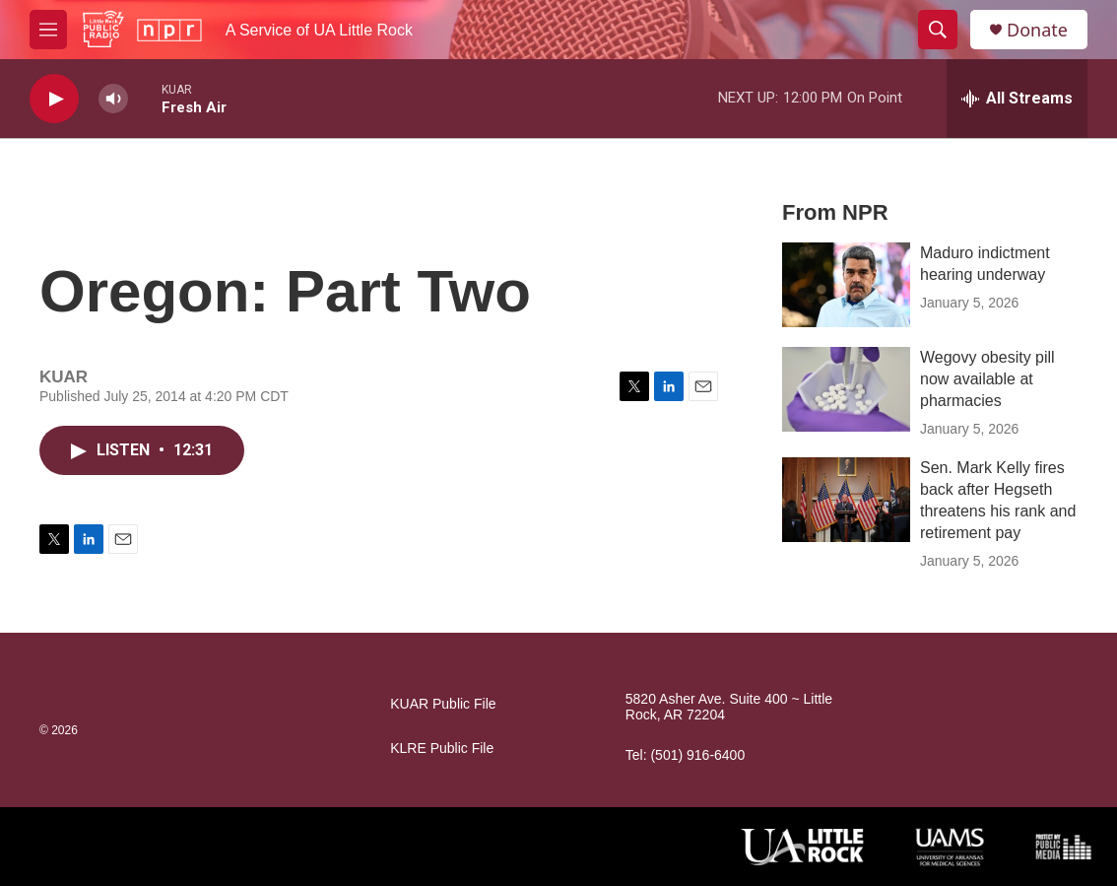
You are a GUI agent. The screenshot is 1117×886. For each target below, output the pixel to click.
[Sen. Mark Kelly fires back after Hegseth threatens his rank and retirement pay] (846, 499)
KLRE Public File (441, 748)
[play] (54, 99)
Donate (1037, 30)
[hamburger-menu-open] (48, 29)
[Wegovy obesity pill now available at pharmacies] (846, 389)
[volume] (113, 99)
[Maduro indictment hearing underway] (846, 284)
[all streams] (1017, 98)
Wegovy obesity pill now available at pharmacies (987, 379)
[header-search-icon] (937, 29)
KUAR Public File (442, 704)
